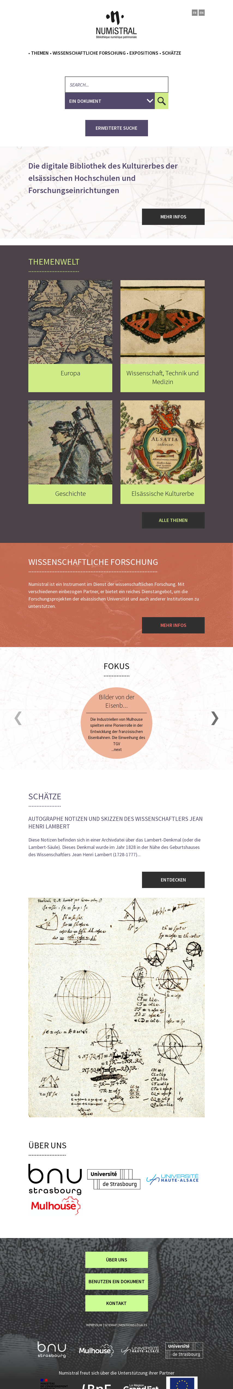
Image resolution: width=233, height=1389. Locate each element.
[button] (18, 718)
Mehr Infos (173, 217)
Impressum (94, 1325)
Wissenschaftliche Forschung (89, 53)
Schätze (171, 53)
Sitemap (111, 1325)
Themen (40, 53)
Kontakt (116, 1303)
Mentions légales (133, 1325)
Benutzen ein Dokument (117, 1281)
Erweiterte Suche (116, 128)
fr (194, 13)
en (202, 13)
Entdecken (173, 880)
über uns (116, 1260)
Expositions (143, 53)
